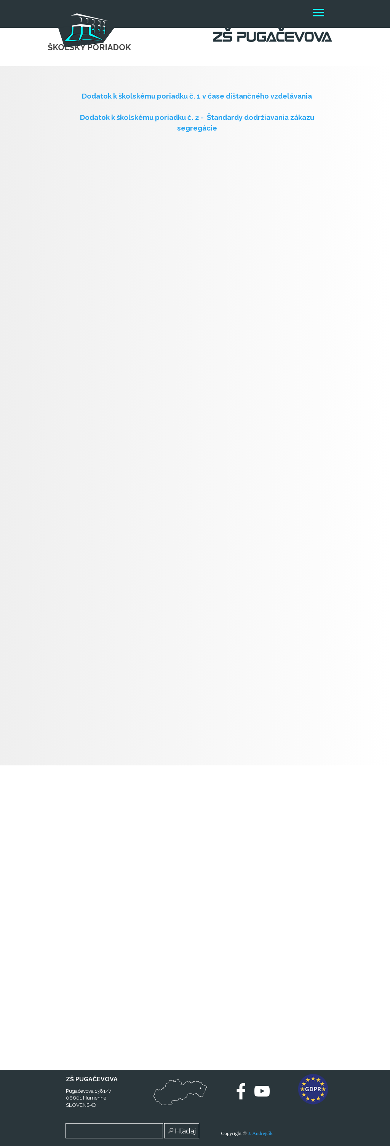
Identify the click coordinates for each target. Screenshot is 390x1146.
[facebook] (241, 1091)
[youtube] (262, 1091)
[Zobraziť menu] (318, 14)
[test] (180, 1092)
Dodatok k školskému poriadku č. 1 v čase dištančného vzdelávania (197, 96)
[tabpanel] (197, 112)
